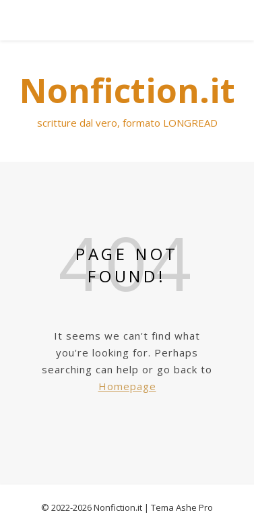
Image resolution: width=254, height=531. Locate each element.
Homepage (127, 386)
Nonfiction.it (118, 507)
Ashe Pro (194, 507)
